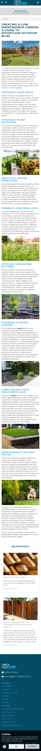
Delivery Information (13, 709)
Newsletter (8, 716)
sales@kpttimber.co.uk (18, 677)
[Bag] (38, 2)
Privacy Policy (9, 722)
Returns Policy (9, 712)
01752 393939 (11, 672)
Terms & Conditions (11, 725)
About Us (6, 719)
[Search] (6, 2)
